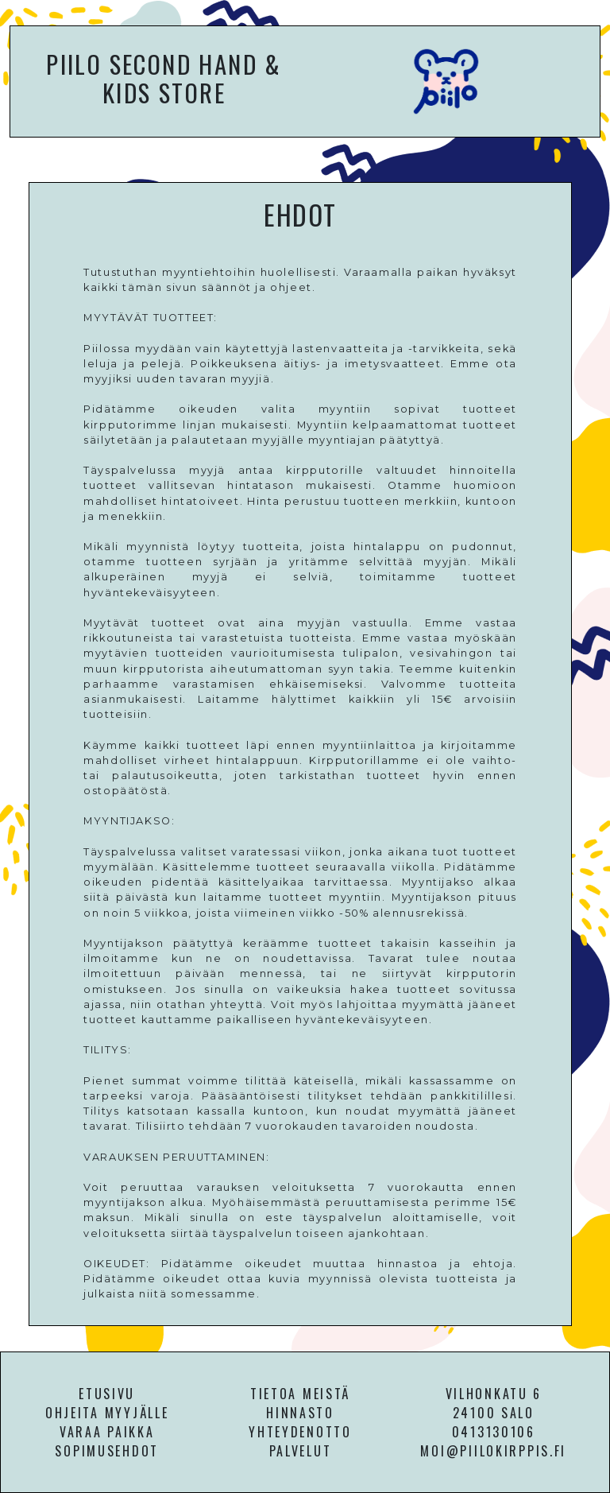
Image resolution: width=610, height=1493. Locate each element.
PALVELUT (300, 1450)
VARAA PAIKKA (107, 1431)
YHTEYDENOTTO (300, 1431)
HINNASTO (300, 1412)
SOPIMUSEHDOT (107, 1450)
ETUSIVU (107, 1393)
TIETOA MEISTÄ (300, 1393)
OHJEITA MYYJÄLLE (107, 1412)
